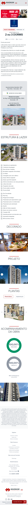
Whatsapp (14, 458)
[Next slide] (25, 152)
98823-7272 (14, 105)
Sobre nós (14, 437)
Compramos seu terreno (14, 447)
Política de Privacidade (14, 450)
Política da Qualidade (14, 452)
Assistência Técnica (14, 448)
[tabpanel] (14, 312)
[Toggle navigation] (26, 3)
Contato (14, 445)
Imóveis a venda (14, 435)
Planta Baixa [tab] (8, 296)
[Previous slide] (3, 152)
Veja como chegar (14, 471)
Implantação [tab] (19, 296)
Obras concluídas (14, 438)
